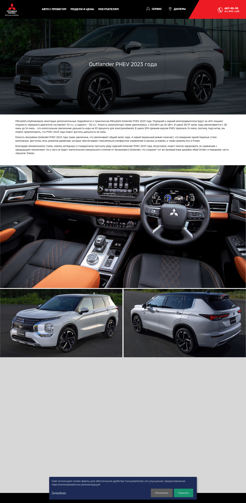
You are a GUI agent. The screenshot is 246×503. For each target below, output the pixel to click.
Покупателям (108, 9)
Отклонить (161, 492)
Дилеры (180, 8)
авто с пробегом (54, 9)
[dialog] (123, 488)
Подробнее (59, 492)
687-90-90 (231, 8)
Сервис (157, 8)
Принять (183, 492)
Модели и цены (82, 9)
